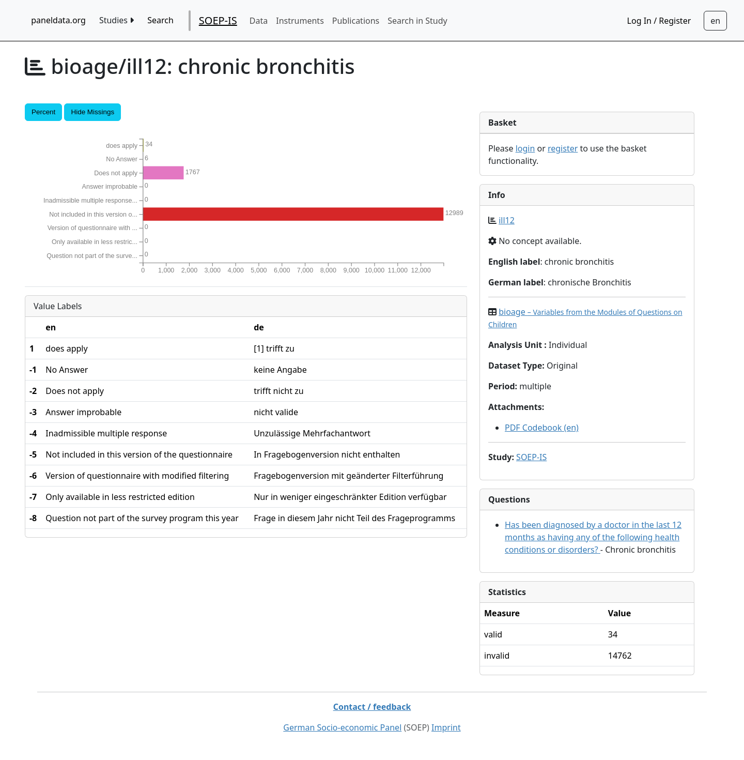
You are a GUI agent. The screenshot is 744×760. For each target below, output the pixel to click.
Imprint (446, 727)
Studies (116, 20)
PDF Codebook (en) (542, 427)
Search (160, 20)
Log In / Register (659, 20)
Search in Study (417, 20)
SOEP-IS (218, 20)
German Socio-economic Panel (342, 727)
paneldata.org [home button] (58, 20)
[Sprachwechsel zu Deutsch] (715, 21)
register (563, 148)
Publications (355, 20)
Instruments (300, 20)
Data (259, 20)
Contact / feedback (372, 706)
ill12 (507, 220)
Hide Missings (92, 112)
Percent (43, 112)
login (525, 148)
